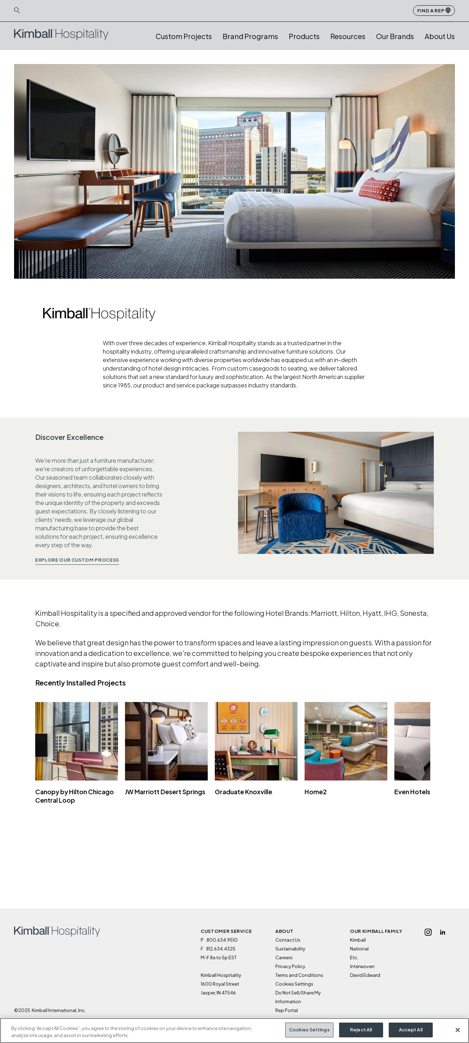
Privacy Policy (290, 966)
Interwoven (362, 966)
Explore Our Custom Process (77, 560)
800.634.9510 (222, 940)
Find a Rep (434, 10)
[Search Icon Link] (17, 10)
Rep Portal (286, 1010)
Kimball (358, 940)
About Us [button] (440, 36)
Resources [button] (347, 36)
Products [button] (304, 36)
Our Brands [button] (395, 36)
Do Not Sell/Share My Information (298, 997)
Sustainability (290, 949)
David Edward (365, 975)
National (359, 949)
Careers (284, 957)
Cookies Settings (294, 984)
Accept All (411, 1032)
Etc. (354, 957)
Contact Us (287, 940)
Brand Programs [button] (250, 36)
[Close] (457, 1032)
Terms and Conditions (299, 975)
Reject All (361, 1032)
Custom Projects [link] (184, 36)
